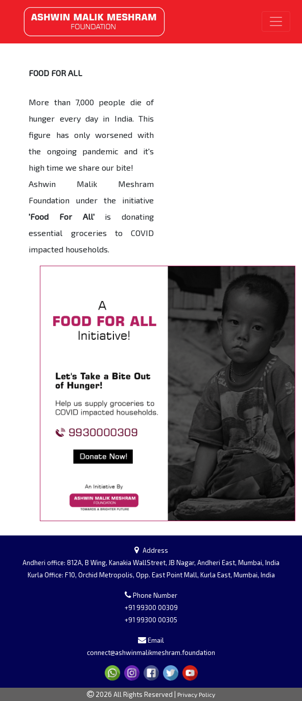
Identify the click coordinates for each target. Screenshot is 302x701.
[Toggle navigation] (276, 21)
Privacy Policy (196, 694)
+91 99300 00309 (151, 607)
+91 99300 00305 (151, 620)
